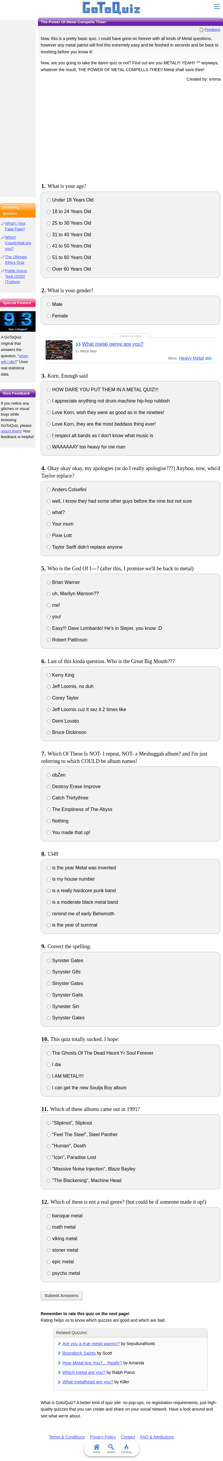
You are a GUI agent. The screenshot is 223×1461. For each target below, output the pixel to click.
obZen (56, 774)
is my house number (71, 879)
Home (96, 1449)
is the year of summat (72, 924)
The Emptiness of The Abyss (79, 809)
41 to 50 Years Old (69, 245)
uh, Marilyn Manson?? (73, 593)
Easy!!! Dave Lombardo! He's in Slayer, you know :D (104, 628)
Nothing (58, 820)
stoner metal (62, 1250)
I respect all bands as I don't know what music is (100, 435)
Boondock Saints (79, 1352)
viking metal (62, 1238)
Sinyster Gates (65, 983)
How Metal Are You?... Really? (92, 1362)
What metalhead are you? (88, 1381)
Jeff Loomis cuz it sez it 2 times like (86, 709)
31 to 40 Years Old (69, 234)
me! (53, 605)
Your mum (60, 523)
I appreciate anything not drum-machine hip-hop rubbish (108, 400)
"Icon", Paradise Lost (71, 1157)
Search (111, 1449)
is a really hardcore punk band (81, 890)
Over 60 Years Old (69, 269)
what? (56, 512)
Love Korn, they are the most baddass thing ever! (101, 424)
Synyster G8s (63, 971)
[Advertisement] (130, 131)
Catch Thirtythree (67, 797)
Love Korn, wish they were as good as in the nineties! (105, 412)
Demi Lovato (63, 721)
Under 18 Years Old (70, 199)
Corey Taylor (63, 697)
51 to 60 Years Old (69, 257)
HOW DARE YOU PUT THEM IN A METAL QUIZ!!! (102, 389)
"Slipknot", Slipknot (69, 1122)
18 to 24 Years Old (69, 211)
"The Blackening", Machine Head (84, 1180)
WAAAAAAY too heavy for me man (86, 446)
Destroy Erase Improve (74, 786)
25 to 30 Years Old (69, 223)
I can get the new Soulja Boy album (86, 1087)
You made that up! (68, 832)
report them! (11, 431)
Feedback (212, 30)
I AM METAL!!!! (65, 1076)
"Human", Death (66, 1145)
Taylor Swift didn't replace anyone (84, 547)
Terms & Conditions (67, 1437)
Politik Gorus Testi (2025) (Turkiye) (16, 276)
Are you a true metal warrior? (91, 1343)
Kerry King (60, 675)
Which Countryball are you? (18, 243)
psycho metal (63, 1273)
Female (57, 315)
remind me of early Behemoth (80, 913)
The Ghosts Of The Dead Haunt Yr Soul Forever (100, 1053)
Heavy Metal (191, 357)
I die (54, 1064)
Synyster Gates (66, 1017)
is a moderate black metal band (82, 902)
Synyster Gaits (65, 994)
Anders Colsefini (66, 489)
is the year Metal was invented (81, 867)
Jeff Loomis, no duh (70, 686)
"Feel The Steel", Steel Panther (82, 1134)
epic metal (60, 1261)
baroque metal (64, 1215)
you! (54, 616)
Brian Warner (63, 582)
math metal (61, 1227)
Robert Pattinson (67, 639)
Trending (126, 1449)
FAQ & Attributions (157, 1437)
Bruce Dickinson (66, 732)
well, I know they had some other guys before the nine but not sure (119, 501)
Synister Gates (65, 960)
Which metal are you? (84, 1372)
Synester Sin (63, 1006)
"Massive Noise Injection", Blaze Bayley (91, 1168)
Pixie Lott (59, 535)
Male (54, 304)
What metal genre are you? (113, 344)
